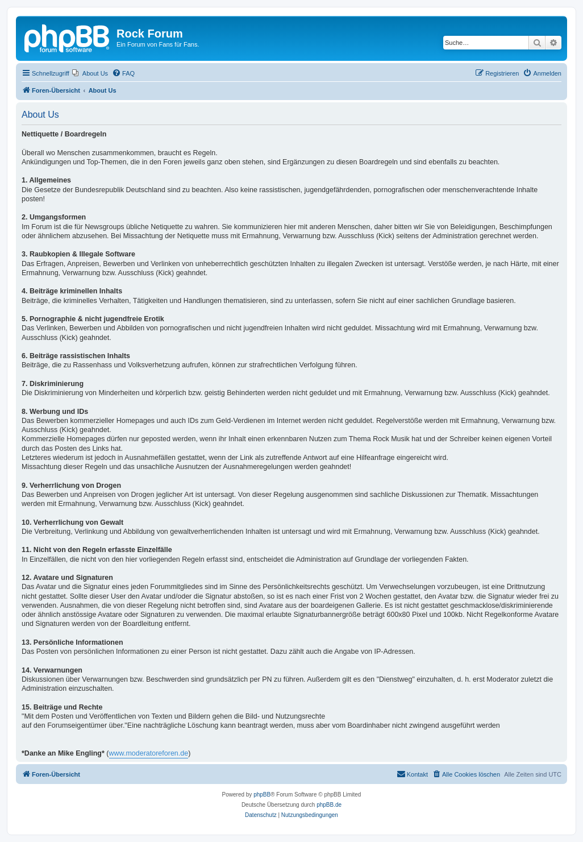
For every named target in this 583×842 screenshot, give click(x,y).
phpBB (261, 794)
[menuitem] (90, 73)
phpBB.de (329, 805)
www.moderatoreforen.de (149, 753)
